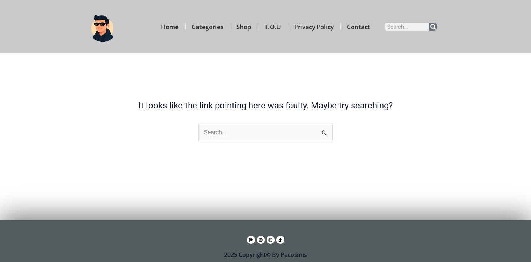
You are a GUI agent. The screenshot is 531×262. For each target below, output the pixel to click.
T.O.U (272, 27)
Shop (243, 27)
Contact (358, 27)
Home (170, 27)
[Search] (433, 27)
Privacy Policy (314, 27)
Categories (207, 27)
